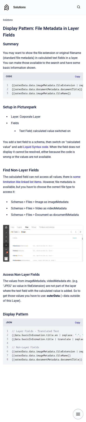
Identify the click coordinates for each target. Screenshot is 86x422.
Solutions (19, 7)
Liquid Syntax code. (36, 147)
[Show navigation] (78, 414)
